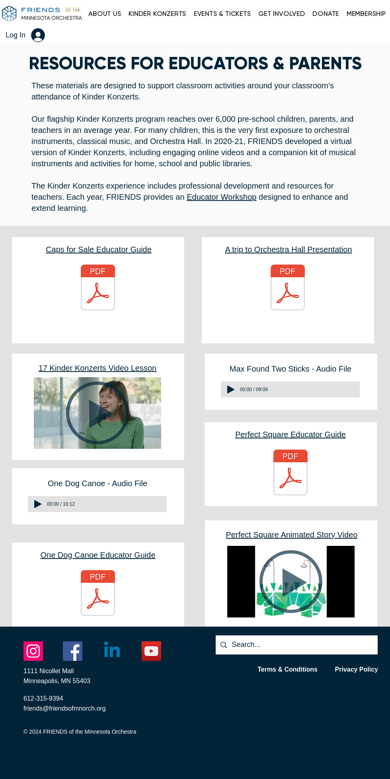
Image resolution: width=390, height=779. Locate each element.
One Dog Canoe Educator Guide (97, 555)
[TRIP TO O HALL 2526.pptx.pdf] (288, 288)
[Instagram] (33, 651)
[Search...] (296, 644)
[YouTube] (151, 651)
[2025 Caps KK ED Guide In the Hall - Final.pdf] (98, 288)
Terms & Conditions (287, 669)
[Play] (37, 504)
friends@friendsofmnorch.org (64, 708)
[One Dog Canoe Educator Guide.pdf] (98, 594)
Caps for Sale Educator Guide (99, 249)
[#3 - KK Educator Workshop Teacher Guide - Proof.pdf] (290, 473)
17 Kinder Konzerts (72, 368)
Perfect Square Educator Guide (290, 434)
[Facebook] (72, 651)
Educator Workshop (221, 197)
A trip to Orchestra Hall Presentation (288, 249)
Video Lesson (131, 368)
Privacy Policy (356, 669)
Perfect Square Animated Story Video (292, 534)
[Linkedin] (112, 651)
